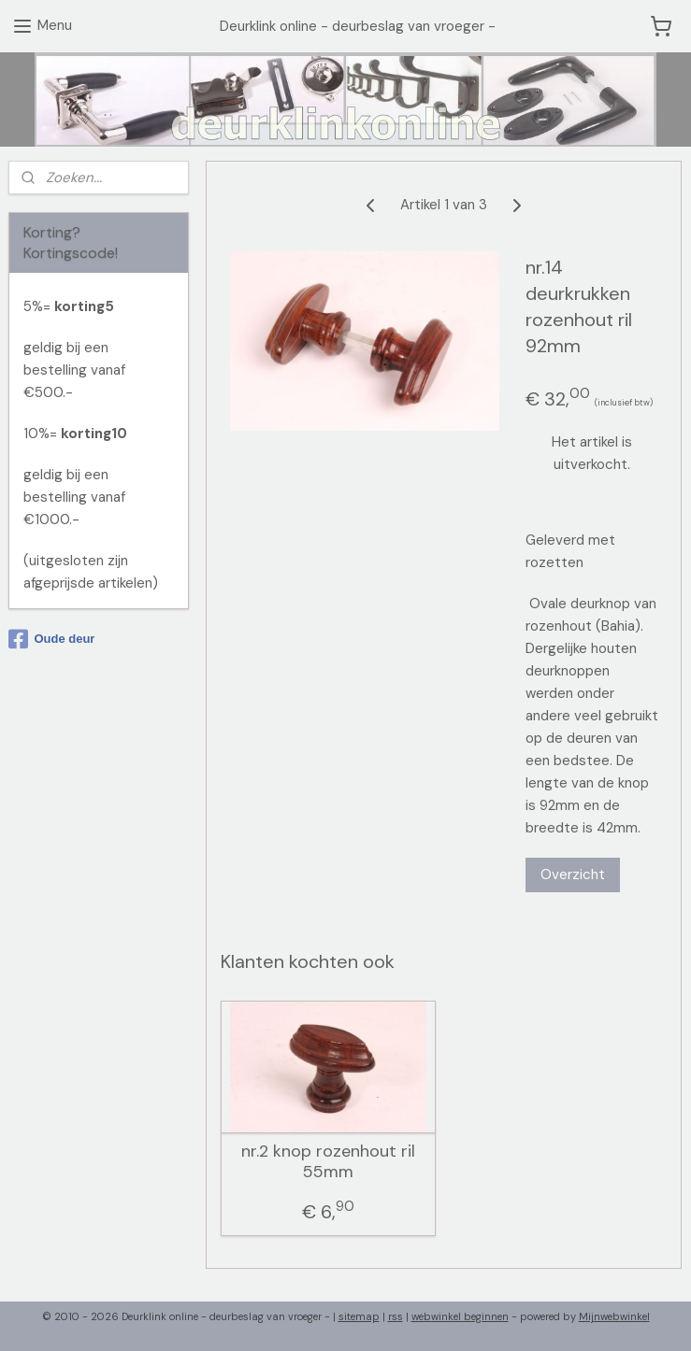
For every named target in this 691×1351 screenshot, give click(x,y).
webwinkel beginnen (460, 1316)
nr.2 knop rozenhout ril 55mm (328, 1162)
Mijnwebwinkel (614, 1316)
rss (395, 1316)
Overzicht (572, 873)
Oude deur (51, 639)
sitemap (359, 1316)
